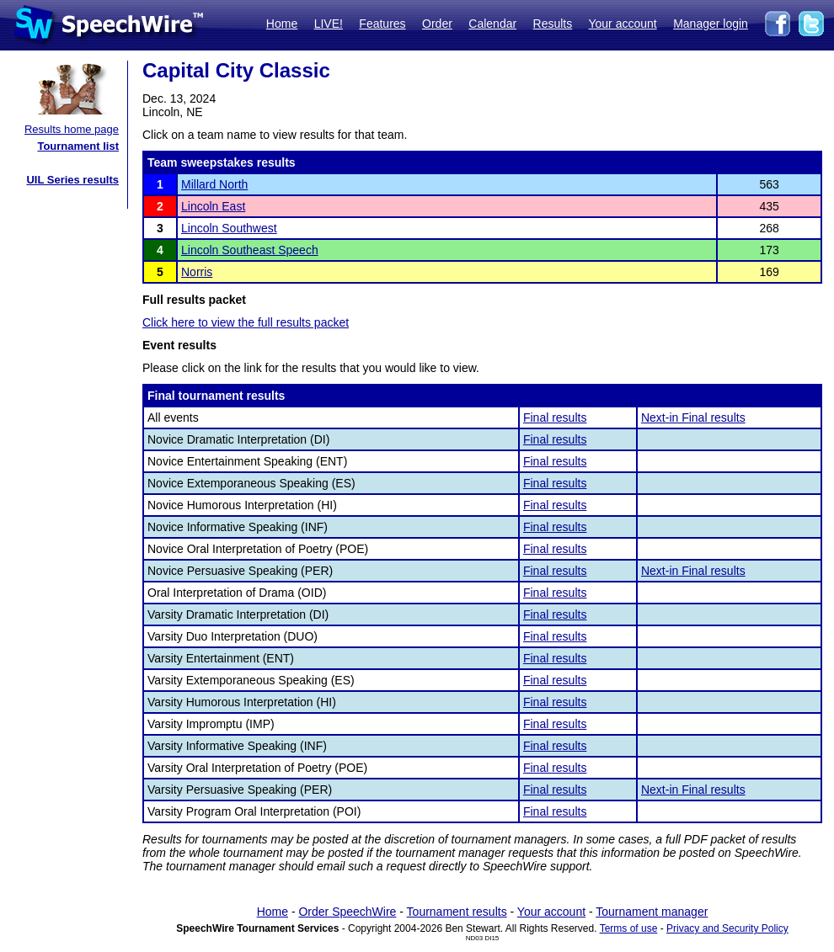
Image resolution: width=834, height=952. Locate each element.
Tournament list (78, 146)
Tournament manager (652, 911)
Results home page (71, 129)
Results (553, 23)
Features (382, 23)
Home (281, 23)
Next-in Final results (693, 417)
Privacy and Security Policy (727, 928)
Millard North (214, 184)
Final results (554, 417)
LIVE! (328, 23)
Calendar (492, 23)
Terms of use (629, 928)
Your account (622, 23)
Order (437, 23)
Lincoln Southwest (229, 228)
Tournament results (457, 911)
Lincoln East (213, 206)
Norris (196, 272)
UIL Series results (72, 179)
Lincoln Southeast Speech (249, 250)
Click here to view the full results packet (245, 322)
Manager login (710, 23)
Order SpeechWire (347, 911)
